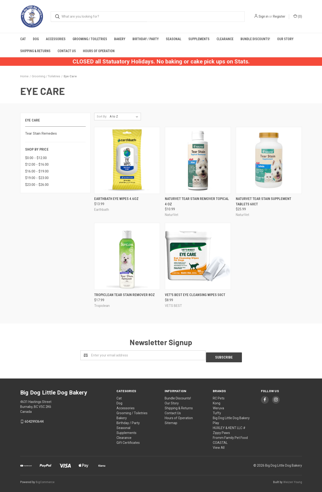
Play (216, 421)
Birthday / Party (145, 39)
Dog (36, 39)
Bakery (119, 39)
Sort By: (102, 116)
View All (219, 445)
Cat (23, 39)
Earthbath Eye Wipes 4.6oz (116, 199)
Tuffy (217, 411)
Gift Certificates (128, 440)
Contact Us (67, 51)
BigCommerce (45, 480)
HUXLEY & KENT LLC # (229, 426)
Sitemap (171, 421)
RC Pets (219, 396)
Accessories (56, 39)
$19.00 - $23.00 (37, 178)
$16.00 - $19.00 (37, 171)
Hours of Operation (99, 51)
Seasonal (173, 39)
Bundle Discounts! (255, 39)
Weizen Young (292, 480)
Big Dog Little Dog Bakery (231, 416)
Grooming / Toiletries (90, 39)
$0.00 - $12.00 (36, 158)
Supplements (198, 39)
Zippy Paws (221, 431)
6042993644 (34, 419)
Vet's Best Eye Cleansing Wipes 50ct (195, 295)
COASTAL (220, 440)
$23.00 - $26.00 (37, 185)
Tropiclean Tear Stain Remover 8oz (124, 295)
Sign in (263, 16)
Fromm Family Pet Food (230, 435)
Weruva (218, 406)
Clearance (225, 39)
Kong (216, 401)
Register (279, 16)
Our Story (285, 39)
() (297, 16)
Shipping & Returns (35, 51)
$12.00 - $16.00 (37, 164)
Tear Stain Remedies (41, 133)
